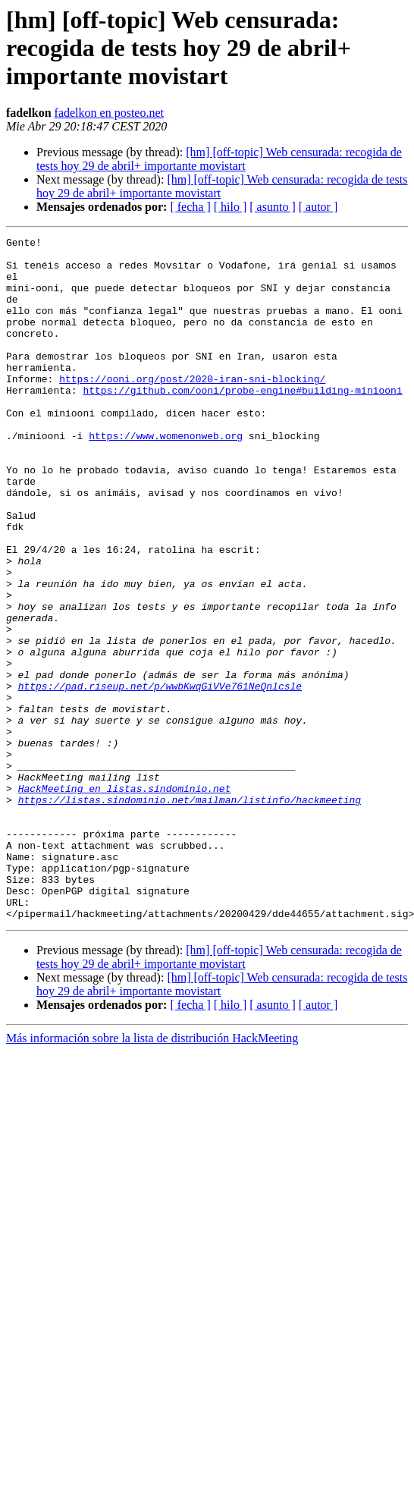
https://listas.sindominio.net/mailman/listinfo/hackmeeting (189, 913)
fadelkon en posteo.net (109, 112)
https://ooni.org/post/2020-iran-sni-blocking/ (192, 408)
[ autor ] (318, 206)
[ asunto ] (272, 206)
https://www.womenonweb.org (166, 476)
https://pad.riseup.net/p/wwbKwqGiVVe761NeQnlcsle (160, 777)
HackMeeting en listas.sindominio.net (124, 899)
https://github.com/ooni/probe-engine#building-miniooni (242, 422)
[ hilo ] (230, 206)
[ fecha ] (190, 206)
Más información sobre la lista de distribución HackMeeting (152, 1174)
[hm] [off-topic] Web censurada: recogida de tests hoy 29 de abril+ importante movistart (219, 159)
